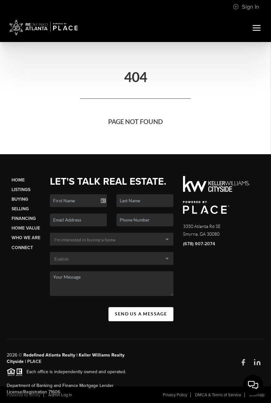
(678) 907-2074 (199, 244)
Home (18, 180)
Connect (22, 247)
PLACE (34, 363)
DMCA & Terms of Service (218, 395)
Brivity (34, 395)
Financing (24, 218)
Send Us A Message (141, 313)
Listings (21, 189)
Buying (20, 199)
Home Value (26, 228)
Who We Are (26, 237)
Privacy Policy (175, 395)
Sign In (246, 7)
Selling (20, 209)
